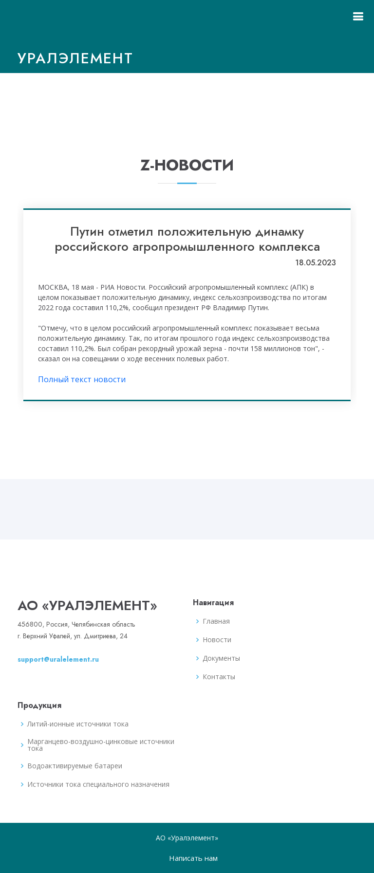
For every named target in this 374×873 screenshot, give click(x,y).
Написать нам (193, 858)
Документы (221, 658)
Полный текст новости (82, 379)
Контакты (219, 676)
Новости (217, 639)
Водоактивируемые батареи (74, 765)
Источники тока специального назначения (98, 784)
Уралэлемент (75, 58)
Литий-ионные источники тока (78, 724)
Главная (216, 621)
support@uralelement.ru (58, 659)
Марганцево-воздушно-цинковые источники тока (100, 745)
